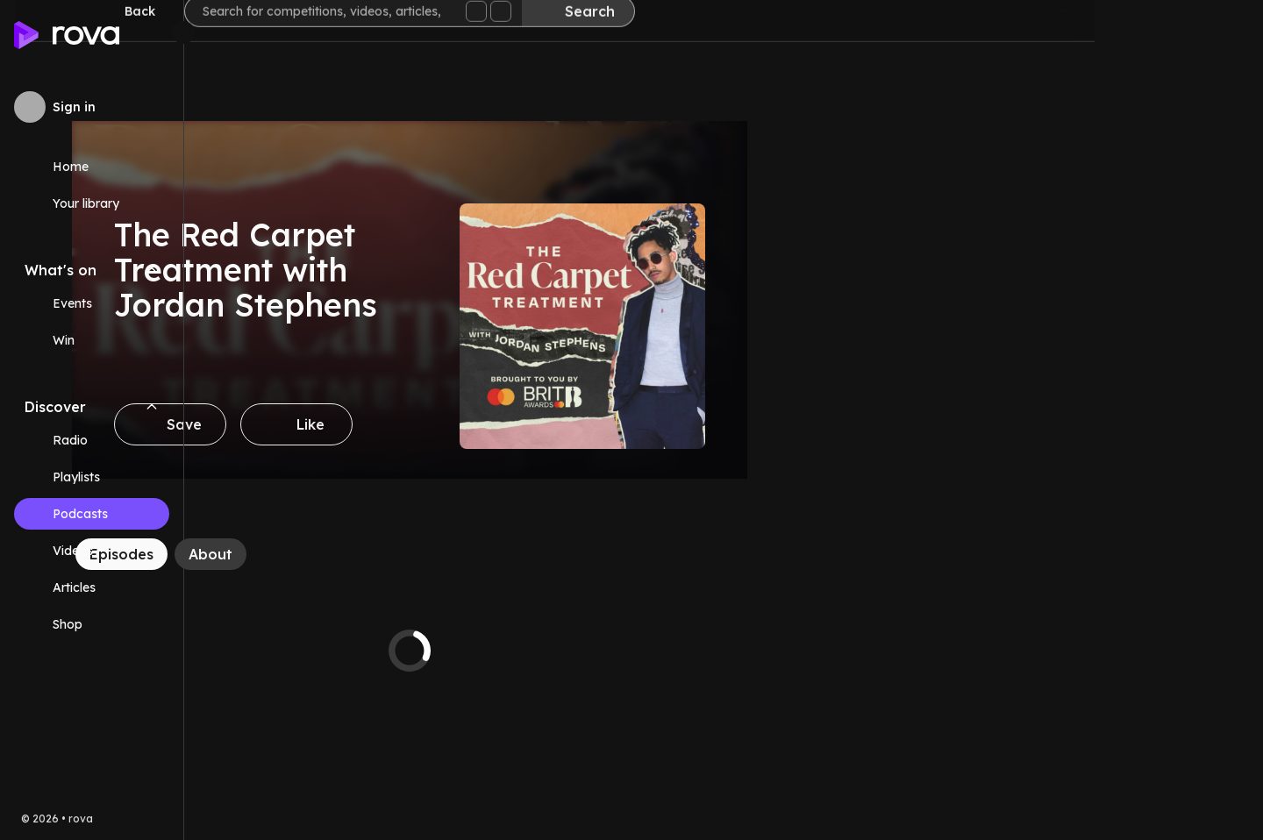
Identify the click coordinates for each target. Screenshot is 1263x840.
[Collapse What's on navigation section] (152, 270)
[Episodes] (290, 554)
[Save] (338, 424)
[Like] (465, 424)
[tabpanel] (578, 651)
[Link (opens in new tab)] (91, 624)
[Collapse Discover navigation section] (152, 407)
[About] (379, 554)
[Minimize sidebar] (183, 32)
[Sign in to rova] (91, 107)
